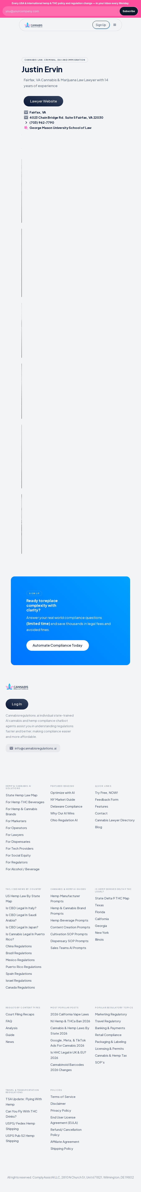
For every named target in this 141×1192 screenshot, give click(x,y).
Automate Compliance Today (57, 645)
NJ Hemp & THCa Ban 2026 (70, 1021)
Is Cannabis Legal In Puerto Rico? (25, 936)
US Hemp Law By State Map (23, 898)
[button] (115, 25)
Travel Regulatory (108, 1021)
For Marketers (16, 821)
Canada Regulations (20, 987)
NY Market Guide (62, 799)
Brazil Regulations (19, 953)
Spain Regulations (19, 973)
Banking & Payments (110, 1028)
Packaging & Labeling (110, 1042)
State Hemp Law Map (21, 795)
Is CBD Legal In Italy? (21, 908)
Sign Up (101, 25)
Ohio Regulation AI (64, 820)
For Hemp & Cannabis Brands (21, 811)
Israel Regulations (19, 980)
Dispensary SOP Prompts (69, 941)
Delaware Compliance (66, 806)
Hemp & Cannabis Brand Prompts (68, 910)
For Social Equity (18, 855)
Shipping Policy (61, 1148)
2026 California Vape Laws (69, 1014)
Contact (101, 813)
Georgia (101, 926)
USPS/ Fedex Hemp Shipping (20, 1126)
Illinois (99, 939)
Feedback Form (106, 799)
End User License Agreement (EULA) (64, 1120)
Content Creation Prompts (70, 927)
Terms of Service (63, 1096)
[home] (33, 25)
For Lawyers (15, 835)
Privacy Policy (60, 1110)
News (10, 1042)
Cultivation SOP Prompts (69, 934)
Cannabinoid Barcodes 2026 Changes (67, 1067)
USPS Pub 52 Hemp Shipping (20, 1138)
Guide (10, 1035)
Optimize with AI (62, 792)
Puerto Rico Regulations (23, 967)
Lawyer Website (43, 101)
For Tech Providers (19, 848)
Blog (98, 827)
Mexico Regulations (20, 960)
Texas (99, 905)
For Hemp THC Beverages (25, 802)
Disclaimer (58, 1103)
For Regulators (17, 862)
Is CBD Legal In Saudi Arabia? (21, 917)
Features (101, 806)
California (102, 919)
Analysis (12, 1028)
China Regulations (19, 946)
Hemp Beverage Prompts (69, 920)
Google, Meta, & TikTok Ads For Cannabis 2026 (68, 1042)
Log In (17, 704)
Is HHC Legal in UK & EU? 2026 (68, 1055)
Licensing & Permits (109, 1048)
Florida (100, 912)
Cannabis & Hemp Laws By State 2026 (69, 1030)
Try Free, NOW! (106, 792)
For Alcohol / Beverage (23, 869)
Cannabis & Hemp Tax (111, 1055)
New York (102, 932)
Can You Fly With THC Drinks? (21, 1113)
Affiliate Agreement (64, 1141)
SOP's (100, 1062)
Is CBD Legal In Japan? (22, 927)
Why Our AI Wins (62, 813)
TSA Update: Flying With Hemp (24, 1101)
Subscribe (129, 11)
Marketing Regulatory (111, 1014)
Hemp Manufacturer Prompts (65, 898)
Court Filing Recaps (20, 1014)
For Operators (16, 828)
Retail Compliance (108, 1035)
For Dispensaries (18, 841)
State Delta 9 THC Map (112, 898)
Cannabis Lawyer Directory (115, 820)
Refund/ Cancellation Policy (66, 1132)
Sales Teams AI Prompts (68, 948)
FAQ (9, 1021)
